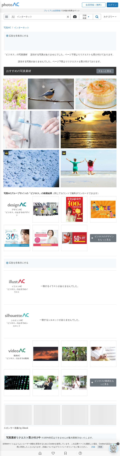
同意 (100, 447)
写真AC (7, 27)
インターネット (21, 27)
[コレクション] (65, 453)
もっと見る (105, 71)
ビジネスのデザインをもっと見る (102, 238)
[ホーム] (40, 453)
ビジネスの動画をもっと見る (102, 382)
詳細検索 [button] (86, 16)
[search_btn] (97, 17)
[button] (94, 4)
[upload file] (74, 17)
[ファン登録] (53, 453)
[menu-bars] (6, 17)
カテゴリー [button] (110, 16)
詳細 (93, 447)
